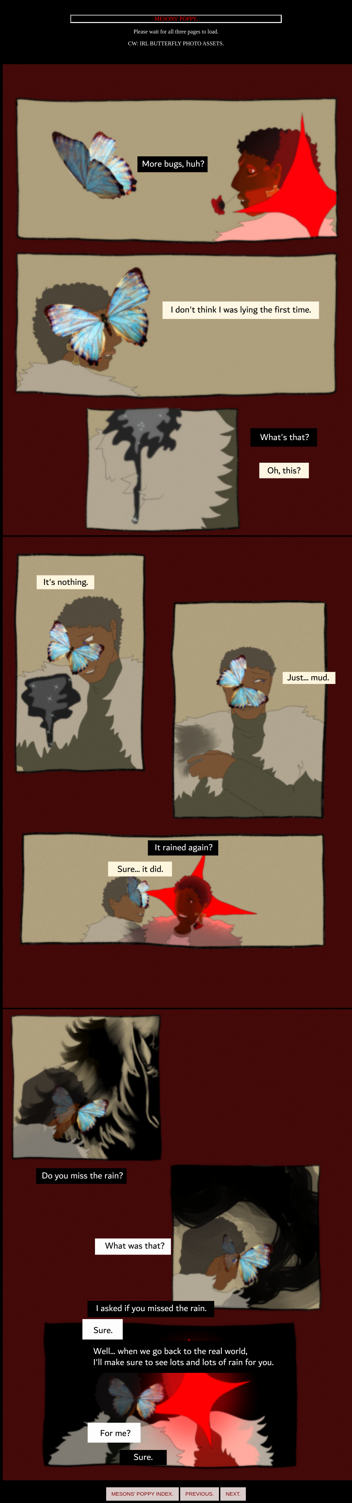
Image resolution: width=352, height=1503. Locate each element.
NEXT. (233, 1494)
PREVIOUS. (199, 1494)
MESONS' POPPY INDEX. (142, 1494)
